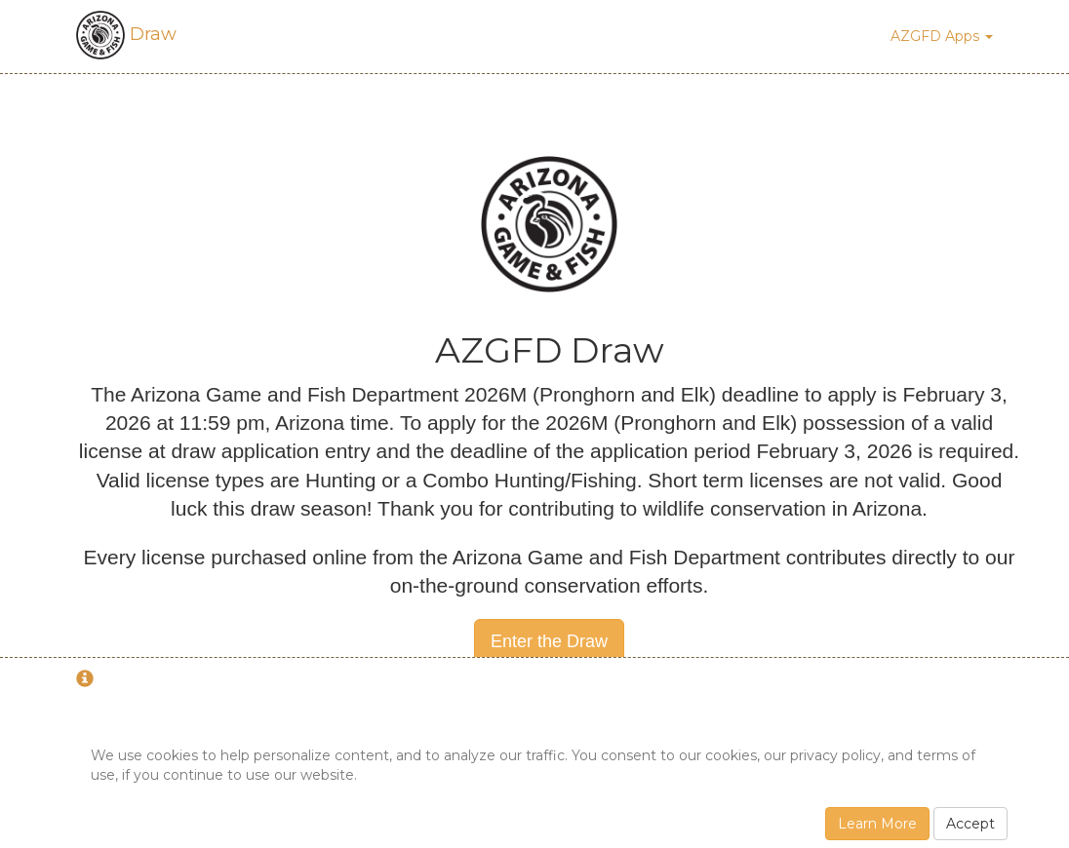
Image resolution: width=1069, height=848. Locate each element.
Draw (126, 34)
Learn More (877, 823)
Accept (970, 823)
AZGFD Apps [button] (942, 36)
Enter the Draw (549, 641)
